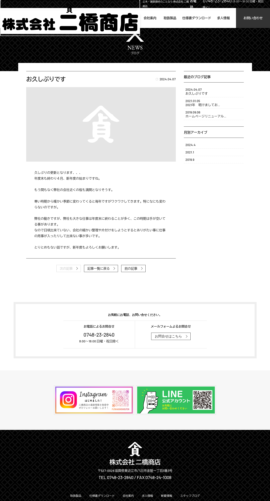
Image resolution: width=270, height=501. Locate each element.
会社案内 (128, 18)
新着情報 (166, 495)
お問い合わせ (250, 18)
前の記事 (131, 268)
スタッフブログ (190, 495)
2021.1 (189, 152)
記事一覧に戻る (98, 268)
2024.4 (190, 145)
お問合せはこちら (168, 336)
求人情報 (215, 18)
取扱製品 (152, 18)
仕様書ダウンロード (183, 18)
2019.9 (189, 159)
